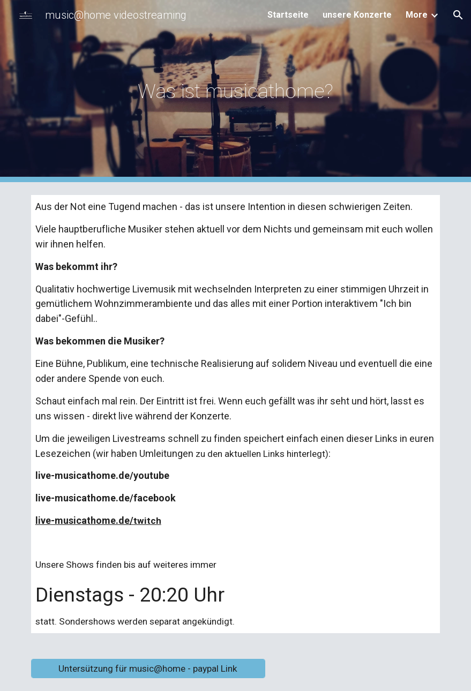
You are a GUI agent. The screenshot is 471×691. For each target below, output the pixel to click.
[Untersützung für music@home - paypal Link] (148, 669)
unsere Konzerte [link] (357, 15)
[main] (235, 91)
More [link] (417, 15)
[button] (458, 15)
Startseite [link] (288, 15)
